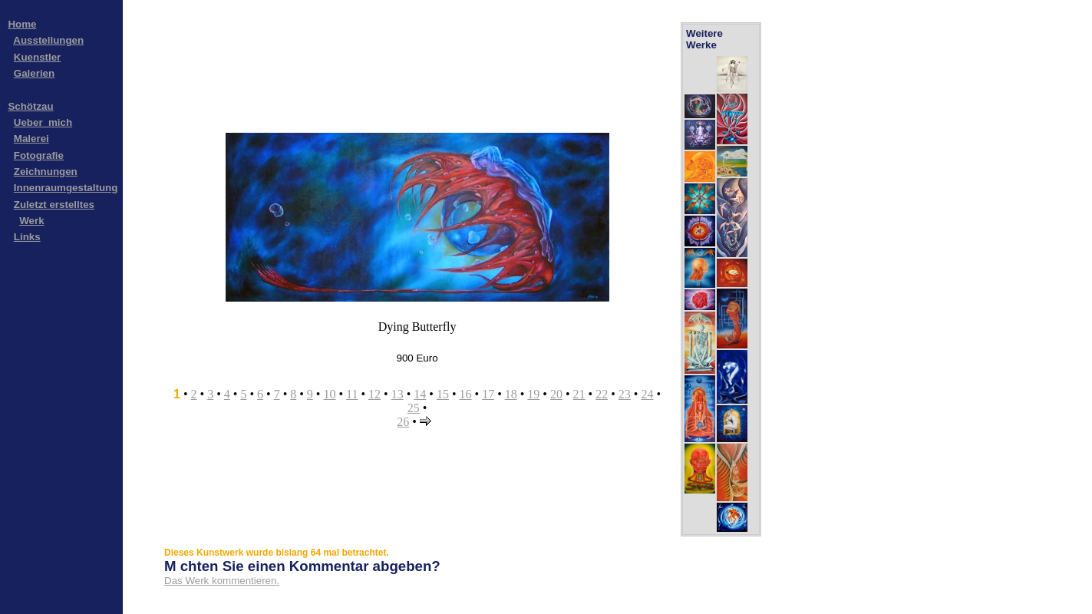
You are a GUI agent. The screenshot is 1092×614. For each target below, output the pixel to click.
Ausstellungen (48, 40)
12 (374, 394)
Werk (31, 220)
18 (511, 394)
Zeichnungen (46, 171)
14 (420, 394)
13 (397, 394)
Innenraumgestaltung (66, 187)
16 (466, 394)
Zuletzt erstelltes (54, 204)
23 (625, 394)
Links (27, 237)
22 (601, 394)
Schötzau (30, 106)
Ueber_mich (43, 122)
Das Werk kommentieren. (221, 580)
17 (488, 394)
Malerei (31, 138)
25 (413, 407)
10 (329, 394)
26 (403, 421)
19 (533, 394)
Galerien (34, 73)
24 (647, 394)
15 (443, 394)
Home (22, 24)
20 (556, 394)
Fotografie (39, 155)
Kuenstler (37, 57)
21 (579, 394)
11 (352, 394)
